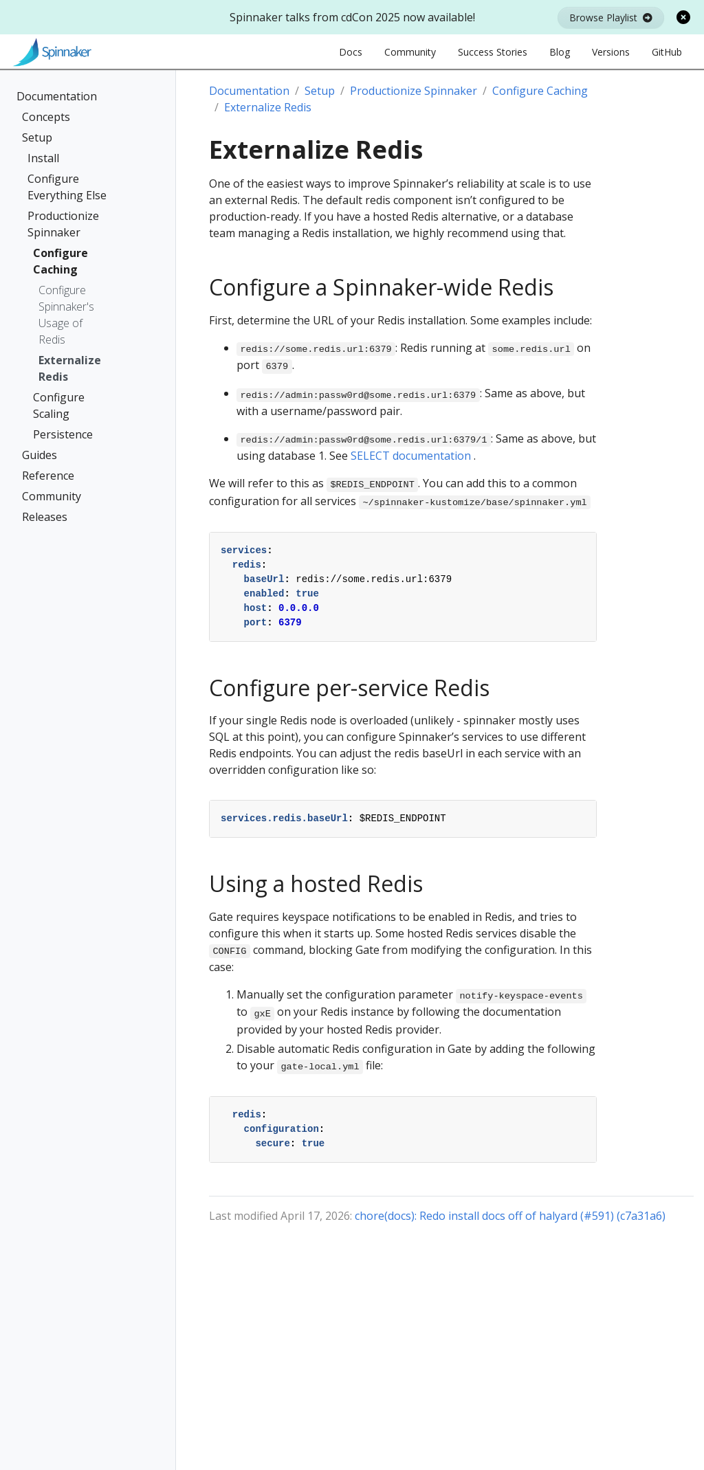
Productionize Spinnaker (63, 224)
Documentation (56, 96)
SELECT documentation (411, 455)
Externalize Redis (69, 368)
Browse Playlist (610, 17)
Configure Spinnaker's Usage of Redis (66, 314)
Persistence (63, 434)
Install (43, 158)
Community (51, 496)
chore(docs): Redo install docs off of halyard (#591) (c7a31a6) (510, 1215)
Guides (39, 455)
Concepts (46, 116)
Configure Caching (60, 261)
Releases (44, 516)
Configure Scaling (59, 405)
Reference (48, 475)
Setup (37, 137)
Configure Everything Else (67, 187)
